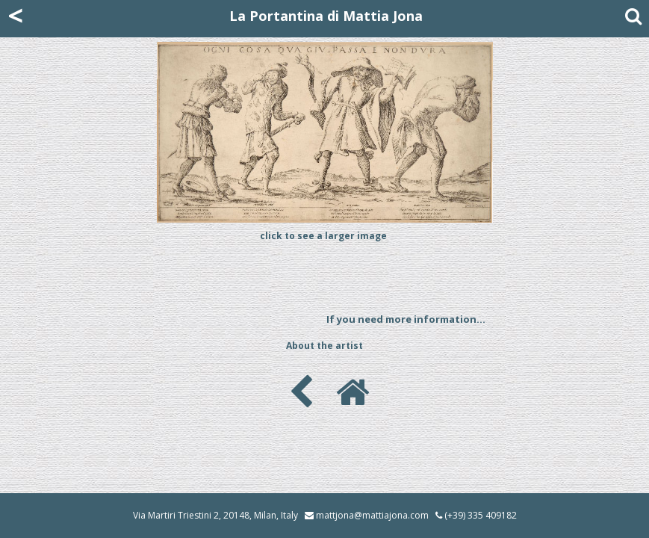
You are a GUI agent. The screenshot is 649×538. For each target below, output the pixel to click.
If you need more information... (405, 319)
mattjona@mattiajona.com (372, 515)
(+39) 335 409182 (476, 515)
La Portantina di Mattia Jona (326, 16)
